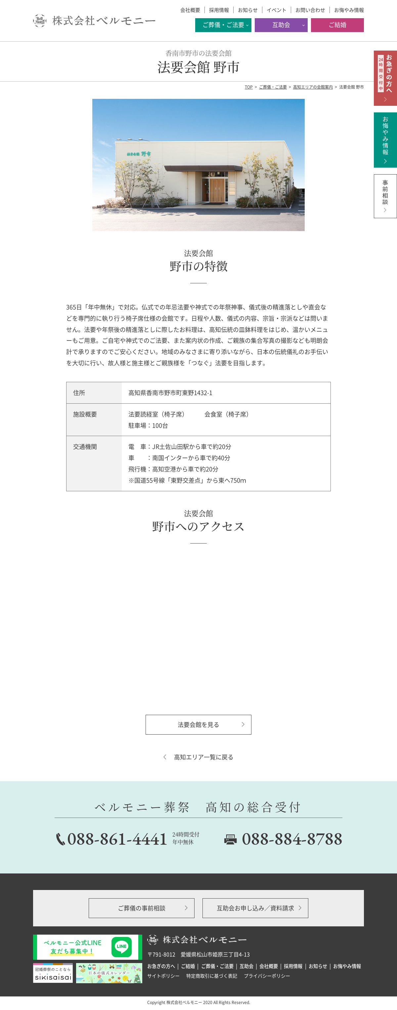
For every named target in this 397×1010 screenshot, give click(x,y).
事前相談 (385, 201)
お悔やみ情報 (349, 10)
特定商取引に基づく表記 (211, 975)
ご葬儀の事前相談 (141, 908)
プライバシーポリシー (267, 975)
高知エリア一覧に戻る (204, 756)
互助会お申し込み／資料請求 (255, 908)
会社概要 (190, 10)
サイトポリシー (163, 975)
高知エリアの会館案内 (313, 87)
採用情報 (219, 10)
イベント (277, 10)
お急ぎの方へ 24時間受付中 (385, 78)
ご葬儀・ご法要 (223, 24)
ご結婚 (337, 24)
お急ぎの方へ (161, 966)
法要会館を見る (198, 724)
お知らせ (248, 10)
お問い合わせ (310, 10)
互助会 (281, 24)
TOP (249, 87)
